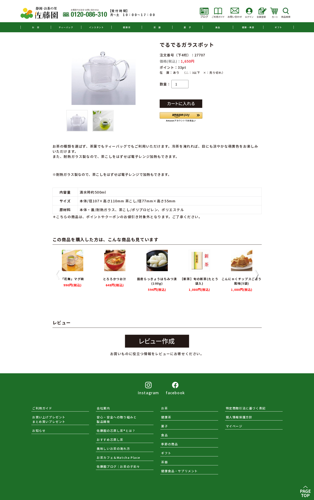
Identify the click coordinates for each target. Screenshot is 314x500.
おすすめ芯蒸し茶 (110, 439)
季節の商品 (169, 444)
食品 (217, 27)
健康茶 (126, 27)
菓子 (164, 426)
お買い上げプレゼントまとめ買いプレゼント (49, 419)
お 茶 (35, 27)
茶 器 (157, 27)
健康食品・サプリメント (179, 471)
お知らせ (38, 430)
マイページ (234, 426)
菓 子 (187, 27)
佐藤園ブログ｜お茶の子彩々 (118, 466)
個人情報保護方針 (239, 417)
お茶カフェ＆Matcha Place (118, 457)
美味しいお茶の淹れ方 (113, 448)
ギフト (278, 27)
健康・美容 (248, 27)
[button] (181, 117)
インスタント (96, 27)
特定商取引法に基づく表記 (246, 408)
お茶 (164, 408)
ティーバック (66, 27)
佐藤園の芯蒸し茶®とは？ (116, 430)
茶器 (164, 462)
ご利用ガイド (42, 408)
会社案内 (103, 408)
